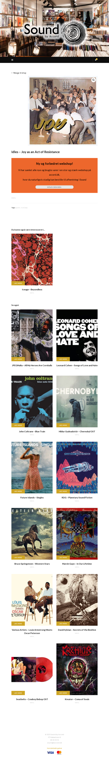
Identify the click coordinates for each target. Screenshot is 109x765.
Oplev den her (54, 187)
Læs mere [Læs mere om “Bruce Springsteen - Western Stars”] (18, 557)
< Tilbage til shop (18, 73)
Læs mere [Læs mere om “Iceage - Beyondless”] (18, 283)
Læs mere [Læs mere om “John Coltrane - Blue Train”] (18, 425)
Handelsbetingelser (54, 748)
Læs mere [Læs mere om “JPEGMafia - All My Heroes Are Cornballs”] (18, 359)
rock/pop (24, 207)
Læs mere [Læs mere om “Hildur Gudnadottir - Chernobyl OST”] (63, 425)
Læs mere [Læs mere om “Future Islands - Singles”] (18, 491)
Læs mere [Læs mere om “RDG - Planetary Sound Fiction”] (63, 491)
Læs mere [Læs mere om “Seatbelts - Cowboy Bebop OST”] (18, 693)
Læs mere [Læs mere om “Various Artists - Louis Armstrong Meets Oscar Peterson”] (18, 623)
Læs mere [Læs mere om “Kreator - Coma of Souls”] (63, 693)
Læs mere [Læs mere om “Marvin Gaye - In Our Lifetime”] (63, 557)
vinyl (13, 198)
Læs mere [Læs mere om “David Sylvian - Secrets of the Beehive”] (63, 623)
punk (18, 207)
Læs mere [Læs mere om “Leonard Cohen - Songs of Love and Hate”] (63, 359)
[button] (93, 80)
